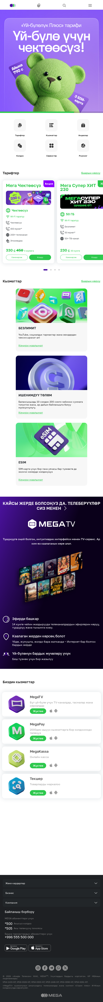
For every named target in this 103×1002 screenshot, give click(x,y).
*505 (8, 928)
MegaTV (36, 697)
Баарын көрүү (90, 173)
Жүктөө (38, 711)
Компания (11, 902)
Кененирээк (17, 273)
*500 (8, 923)
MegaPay (37, 724)
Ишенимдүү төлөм (35, 411)
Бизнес (9, 892)
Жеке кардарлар (15, 883)
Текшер (36, 778)
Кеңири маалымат (30, 361)
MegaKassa (39, 751)
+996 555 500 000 (19, 937)
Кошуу (40, 273)
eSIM (22, 478)
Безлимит (27, 344)
